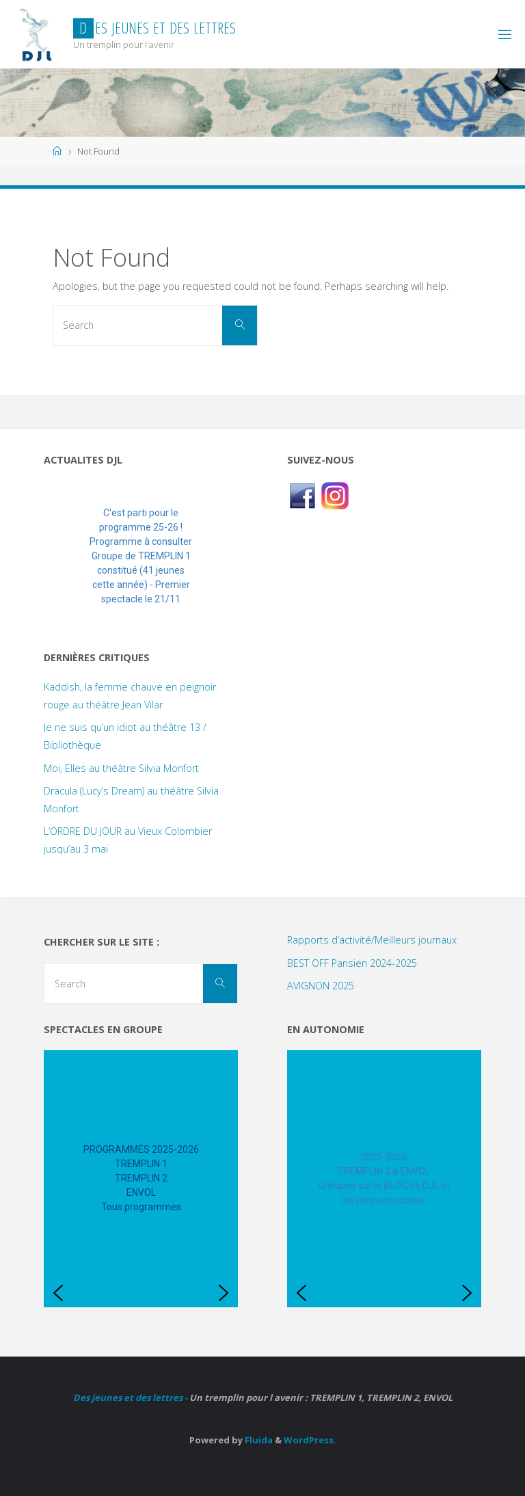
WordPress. (310, 1440)
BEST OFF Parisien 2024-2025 (352, 963)
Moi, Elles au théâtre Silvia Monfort (121, 768)
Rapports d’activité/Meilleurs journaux (372, 939)
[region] (141, 556)
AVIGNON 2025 (320, 985)
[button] (65, 556)
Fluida (258, 1440)
